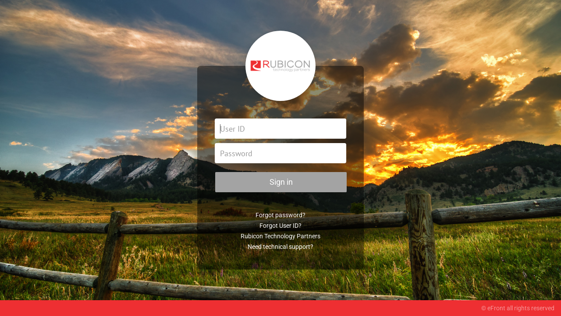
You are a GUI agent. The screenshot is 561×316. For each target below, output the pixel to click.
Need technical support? (280, 246)
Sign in (281, 182)
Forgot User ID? (280, 225)
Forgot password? (280, 215)
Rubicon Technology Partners (280, 236)
